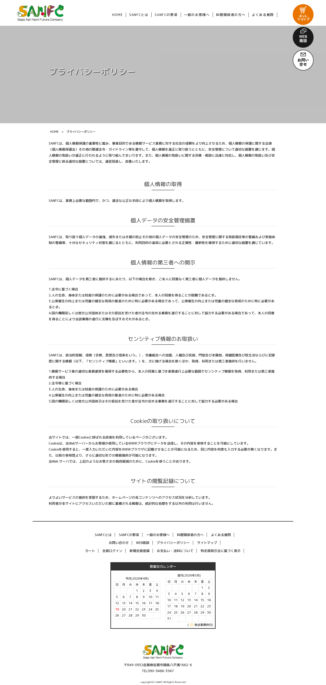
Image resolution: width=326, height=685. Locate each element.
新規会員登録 (139, 550)
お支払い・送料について (175, 550)
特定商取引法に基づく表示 (221, 550)
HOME (54, 132)
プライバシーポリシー (173, 542)
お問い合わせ (119, 542)
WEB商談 (142, 542)
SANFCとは (103, 535)
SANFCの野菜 (129, 535)
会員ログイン (112, 550)
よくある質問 (221, 535)
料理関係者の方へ (190, 535)
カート (90, 550)
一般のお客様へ (158, 535)
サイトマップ (207, 542)
